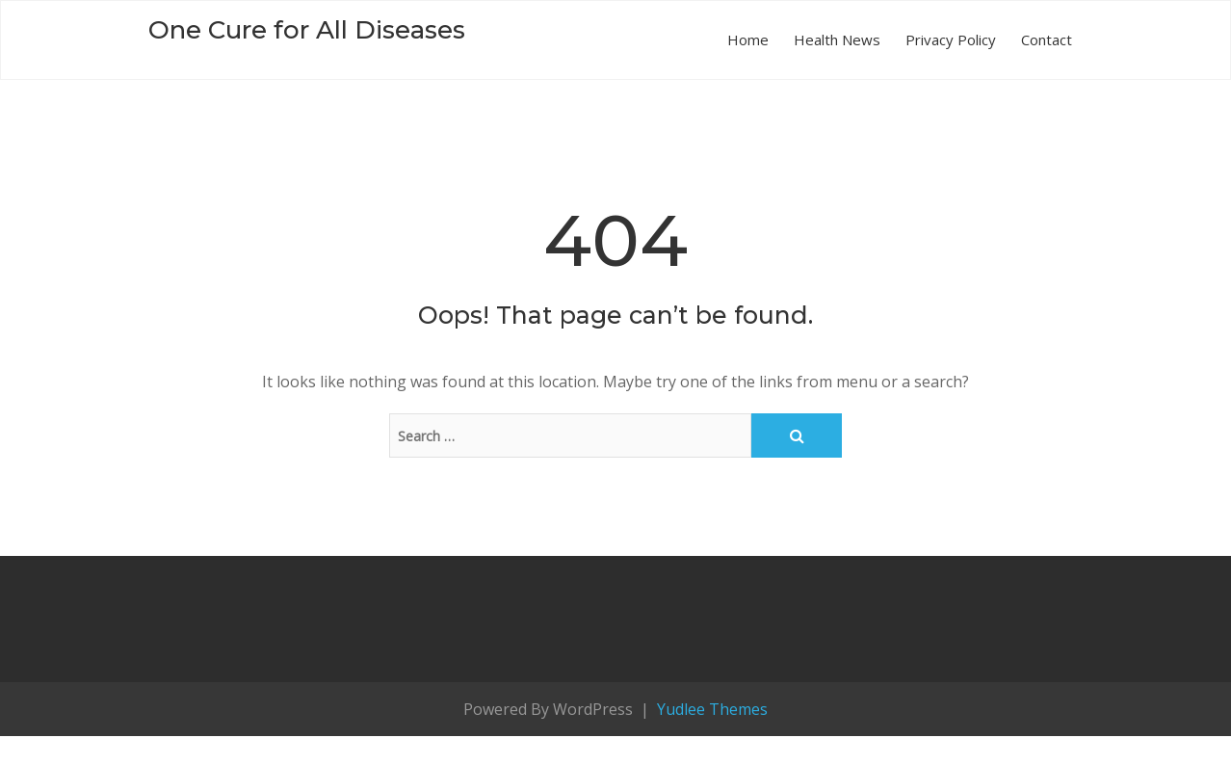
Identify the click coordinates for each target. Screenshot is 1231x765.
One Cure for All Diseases (306, 29)
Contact (1046, 39)
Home (748, 39)
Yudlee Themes (710, 709)
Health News (837, 39)
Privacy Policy (950, 39)
